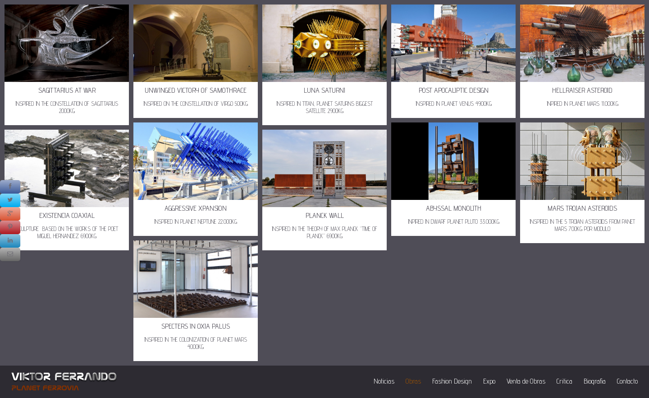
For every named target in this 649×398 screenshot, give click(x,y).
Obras (413, 381)
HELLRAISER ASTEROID (582, 90)
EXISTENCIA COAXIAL (67, 215)
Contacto (627, 381)
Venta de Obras (526, 381)
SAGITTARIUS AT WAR (67, 90)
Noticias (384, 381)
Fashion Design (452, 381)
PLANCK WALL (325, 215)
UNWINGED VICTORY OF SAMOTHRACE (196, 90)
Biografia (595, 381)
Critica (564, 381)
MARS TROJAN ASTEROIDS (582, 208)
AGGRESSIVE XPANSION (196, 208)
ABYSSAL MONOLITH (453, 208)
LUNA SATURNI (324, 90)
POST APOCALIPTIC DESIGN (454, 90)
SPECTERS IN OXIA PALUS (195, 326)
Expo (489, 381)
